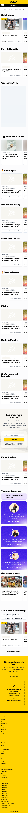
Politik (2, 727)
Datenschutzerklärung (10, 444)
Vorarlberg (3, 719)
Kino (2, 747)
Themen (3, 739)
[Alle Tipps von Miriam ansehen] (14, 559)
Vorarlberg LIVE (5, 723)
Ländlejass (3, 763)
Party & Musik (6, 618)
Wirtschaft (3, 729)
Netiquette (3, 775)
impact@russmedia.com (14, 700)
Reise (2, 751)
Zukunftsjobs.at (5, 797)
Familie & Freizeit (17, 618)
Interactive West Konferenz (7, 803)
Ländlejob (3, 789)
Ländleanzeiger (5, 783)
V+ (2, 721)
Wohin (2, 753)
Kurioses (3, 737)
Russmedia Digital (5, 805)
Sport (2, 731)
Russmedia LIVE (5, 807)
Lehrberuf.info (4, 795)
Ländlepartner (4, 791)
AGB (2, 773)
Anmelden (14, 439)
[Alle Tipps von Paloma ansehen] (14, 512)
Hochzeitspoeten (5, 793)
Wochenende (18, 9)
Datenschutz (4, 777)
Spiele (2, 761)
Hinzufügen (14, 676)
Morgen (10, 9)
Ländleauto (3, 785)
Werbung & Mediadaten (6, 769)
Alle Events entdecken (14, 651)
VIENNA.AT (4, 799)
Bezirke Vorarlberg (5, 755)
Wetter (2, 745)
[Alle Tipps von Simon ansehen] (14, 536)
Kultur (2, 733)
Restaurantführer (5, 749)
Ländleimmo (4, 787)
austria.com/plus (5, 801)
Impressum (3, 771)
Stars (2, 735)
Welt (2, 725)
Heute (5, 9)
